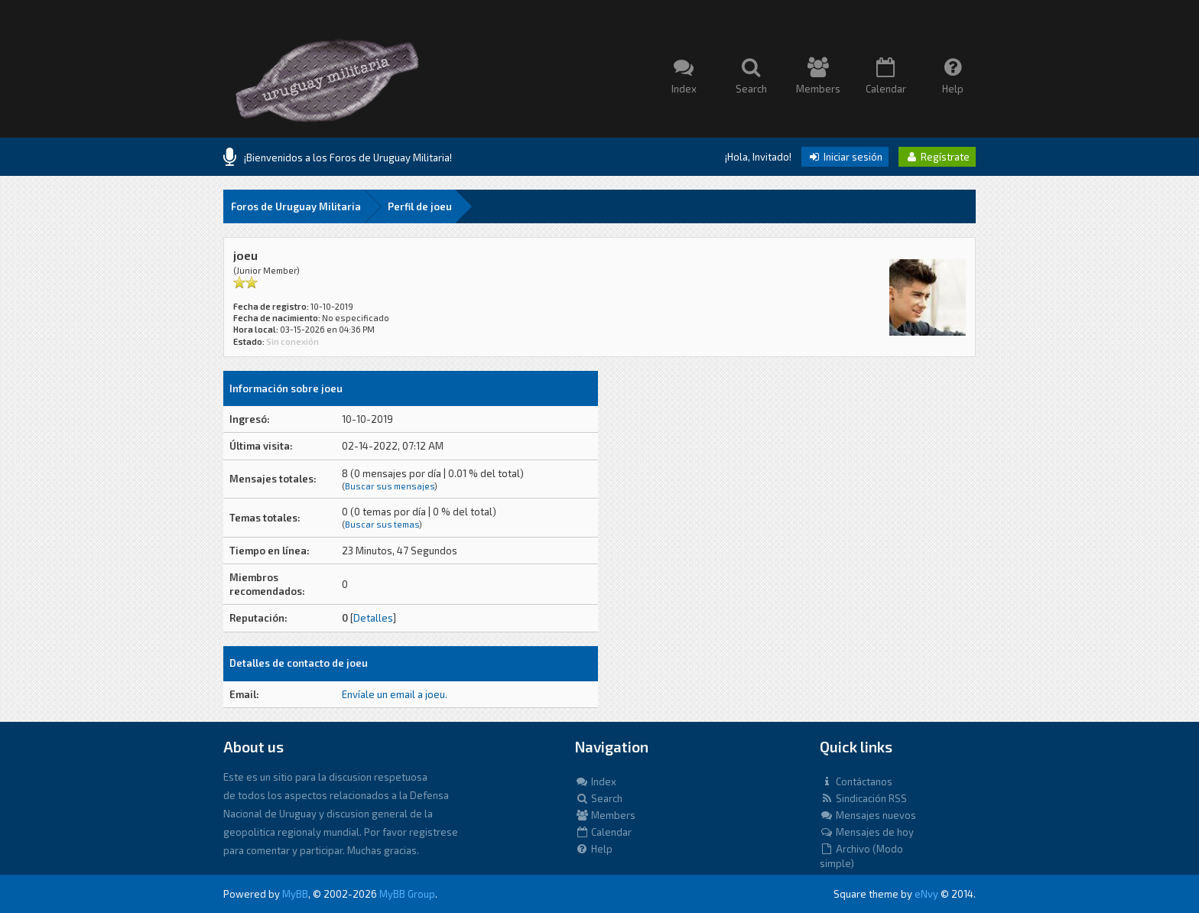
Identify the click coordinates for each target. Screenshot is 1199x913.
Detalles (373, 618)
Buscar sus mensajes (389, 486)
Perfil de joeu (420, 206)
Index (595, 781)
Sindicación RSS (863, 798)
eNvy (926, 894)
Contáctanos (856, 781)
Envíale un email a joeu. (394, 694)
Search (598, 798)
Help (593, 849)
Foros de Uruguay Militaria (296, 206)
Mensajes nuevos (868, 815)
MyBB (295, 894)
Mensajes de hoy (867, 832)
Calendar (603, 832)
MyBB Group (407, 894)
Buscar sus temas (382, 524)
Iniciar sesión (844, 157)
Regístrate (937, 157)
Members (605, 815)
